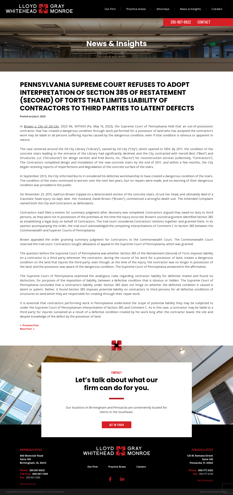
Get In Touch (116, 425)
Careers (217, 9)
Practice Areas (136, 9)
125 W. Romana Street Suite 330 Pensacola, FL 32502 (200, 459)
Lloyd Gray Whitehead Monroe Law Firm (38, 492)
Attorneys (162, 9)
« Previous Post (29, 325)
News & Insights (190, 9)
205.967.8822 (37, 470)
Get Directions (28, 484)
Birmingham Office (31, 449)
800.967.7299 (40, 473)
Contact (203, 21)
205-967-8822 (181, 21)
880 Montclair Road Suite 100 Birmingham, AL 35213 (33, 459)
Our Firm (110, 9)
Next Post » (27, 328)
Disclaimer (60, 492)
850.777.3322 (205, 470)
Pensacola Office (202, 449)
